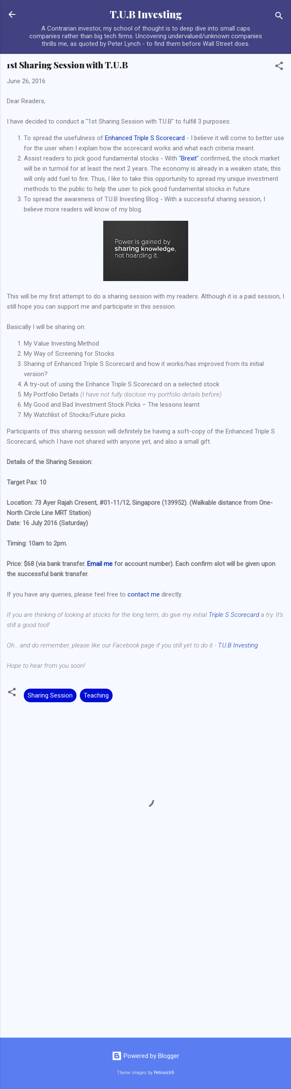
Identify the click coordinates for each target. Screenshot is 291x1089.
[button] (279, 67)
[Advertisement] (145, 964)
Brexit (189, 158)
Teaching (96, 695)
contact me (143, 594)
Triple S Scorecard (234, 615)
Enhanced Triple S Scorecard (145, 138)
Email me (100, 564)
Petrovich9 (164, 1072)
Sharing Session (50, 695)
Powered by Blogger (145, 1056)
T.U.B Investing (146, 14)
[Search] (279, 17)
